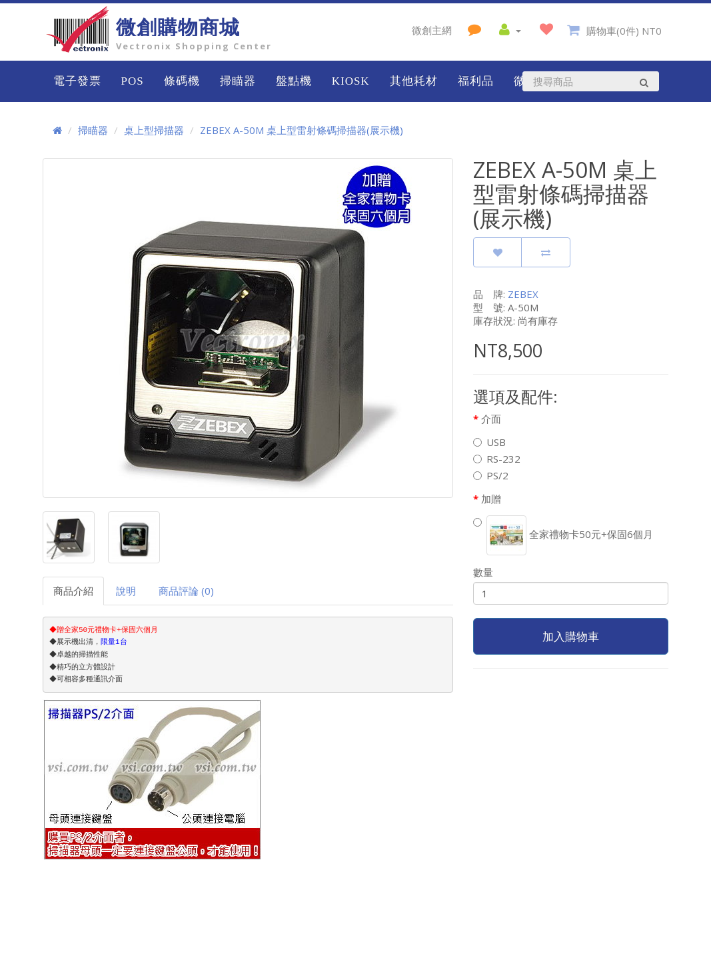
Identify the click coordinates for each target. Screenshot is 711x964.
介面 (491, 418)
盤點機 (294, 81)
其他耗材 (414, 81)
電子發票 (77, 81)
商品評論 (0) (186, 590)
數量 (483, 572)
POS (132, 81)
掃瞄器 (238, 81)
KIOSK (351, 81)
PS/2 (490, 475)
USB (489, 442)
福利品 (476, 81)
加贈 (491, 498)
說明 (126, 590)
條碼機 (182, 81)
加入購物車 (570, 636)
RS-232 (496, 458)
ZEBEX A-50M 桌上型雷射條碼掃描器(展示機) (301, 130)
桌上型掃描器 (154, 130)
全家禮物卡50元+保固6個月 (563, 535)
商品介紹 (73, 590)
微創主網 (432, 30)
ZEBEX (523, 294)
